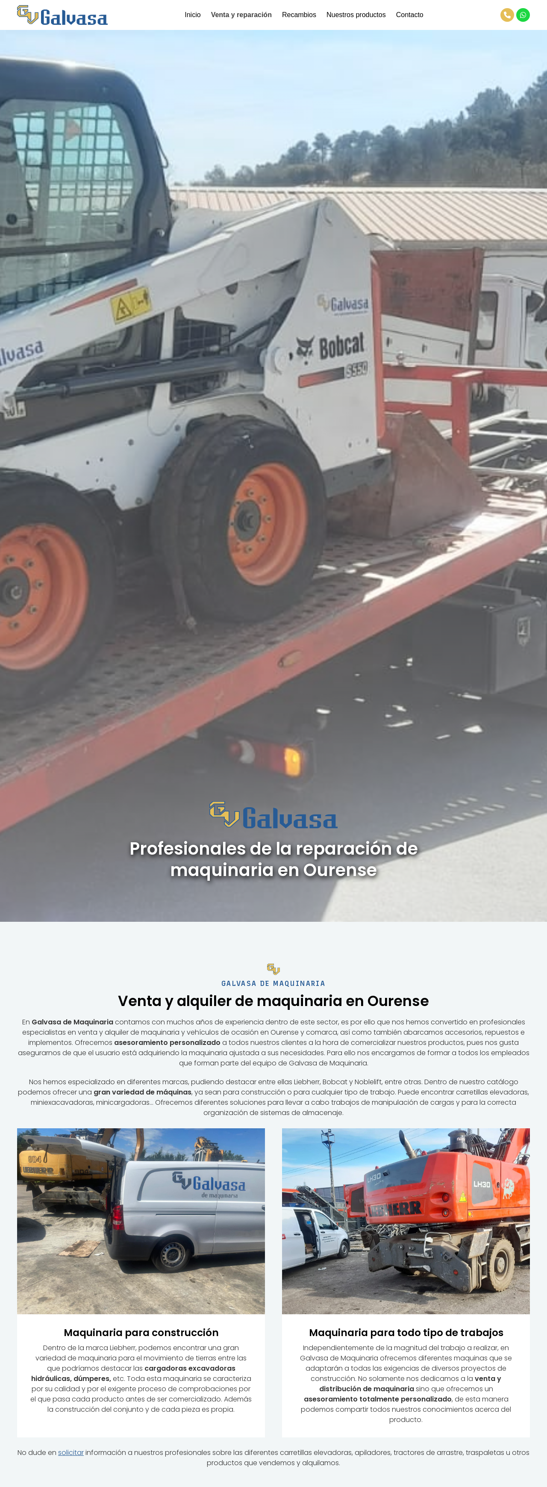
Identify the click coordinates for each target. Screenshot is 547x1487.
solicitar (71, 1452)
